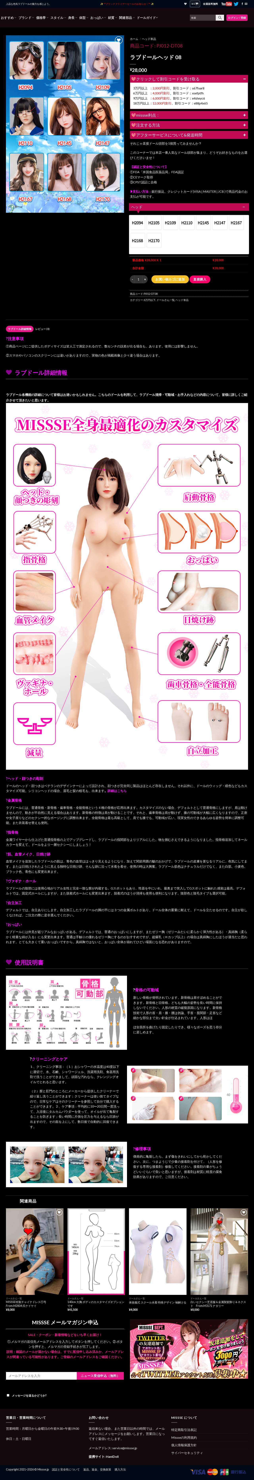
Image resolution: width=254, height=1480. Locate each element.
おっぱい (98, 18)
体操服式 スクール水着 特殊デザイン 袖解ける (157, 1302)
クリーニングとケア (49, 1059)
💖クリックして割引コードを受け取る (189, 79)
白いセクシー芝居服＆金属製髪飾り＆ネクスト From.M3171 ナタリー (218, 1303)
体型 (83, 18)
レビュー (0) (42, 329)
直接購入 (199, 279)
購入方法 (120, 1469)
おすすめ (8, 18)
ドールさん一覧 (166, 300)
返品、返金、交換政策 (97, 1469)
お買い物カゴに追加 (170, 279)
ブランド (26, 18)
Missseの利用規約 (184, 1437)
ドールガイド (147, 17)
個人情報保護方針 (184, 1445)
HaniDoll (112, 1456)
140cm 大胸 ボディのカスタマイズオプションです (95, 1303)
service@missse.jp (124, 1448)
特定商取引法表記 (184, 1430)
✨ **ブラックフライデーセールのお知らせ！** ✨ (127, 3)
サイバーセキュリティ (187, 1453)
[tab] (20, 329)
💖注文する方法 (189, 125)
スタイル (58, 18)
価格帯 (42, 18)
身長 (72, 18)
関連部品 (127, 18)
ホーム (134, 39)
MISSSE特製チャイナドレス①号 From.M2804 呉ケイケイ (27, 1303)
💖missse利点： (189, 115)
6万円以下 (150, 300)
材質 (112, 18)
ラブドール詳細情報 (20, 329)
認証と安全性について (66, 1469)
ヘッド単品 (149, 39)
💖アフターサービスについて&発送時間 (189, 135)
